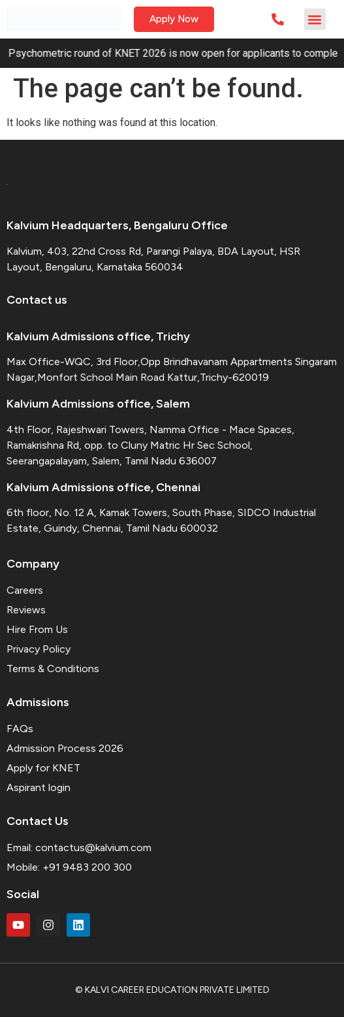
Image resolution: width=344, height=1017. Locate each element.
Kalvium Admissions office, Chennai (103, 487)
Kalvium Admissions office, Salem (98, 403)
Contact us (37, 300)
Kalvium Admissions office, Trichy (98, 336)
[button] (315, 19)
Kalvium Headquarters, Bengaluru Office (117, 225)
